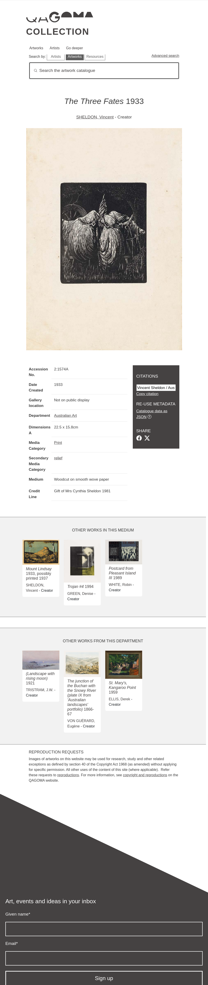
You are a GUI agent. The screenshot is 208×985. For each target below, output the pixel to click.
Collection (57, 32)
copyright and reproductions (145, 775)
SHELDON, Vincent (95, 117)
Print (58, 442)
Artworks (36, 48)
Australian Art (65, 415)
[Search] (104, 70)
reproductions (68, 775)
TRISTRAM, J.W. (39, 690)
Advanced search (165, 56)
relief (58, 458)
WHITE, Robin (120, 585)
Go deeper (74, 48)
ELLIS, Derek (119, 699)
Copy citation (147, 393)
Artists (55, 48)
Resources (94, 56)
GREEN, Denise (80, 594)
